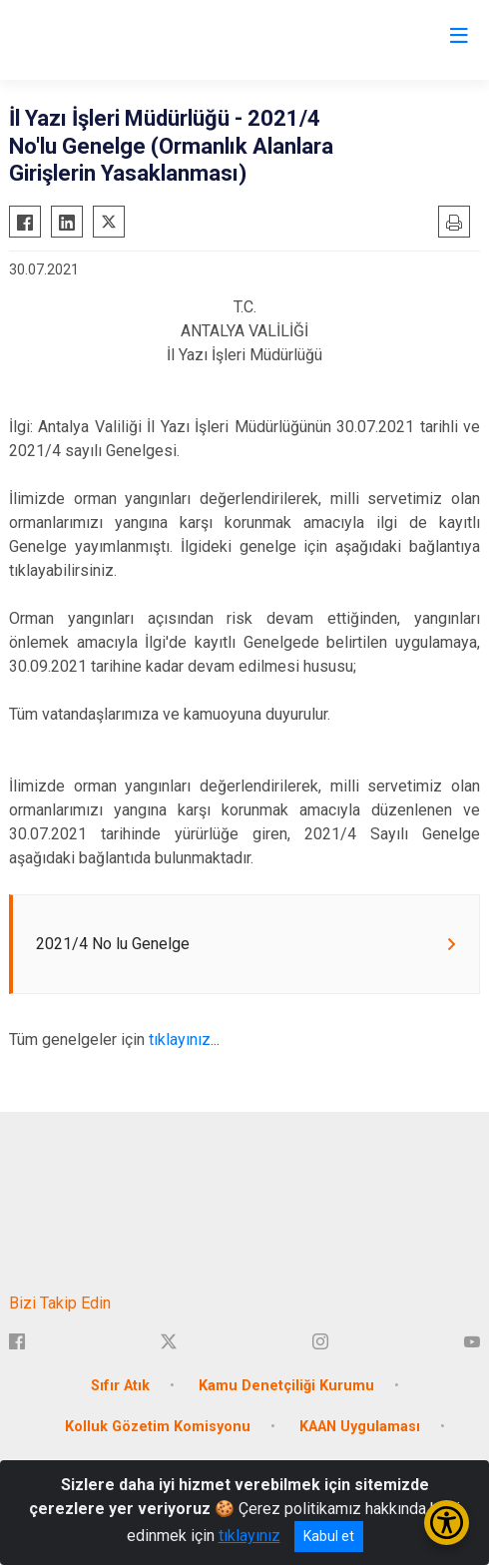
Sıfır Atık (120, 1385)
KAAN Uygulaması (359, 1426)
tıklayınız (180, 1039)
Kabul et (328, 1536)
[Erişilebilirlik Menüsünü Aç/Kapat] (446, 1522)
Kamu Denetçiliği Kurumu (286, 1385)
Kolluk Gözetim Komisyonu (157, 1426)
